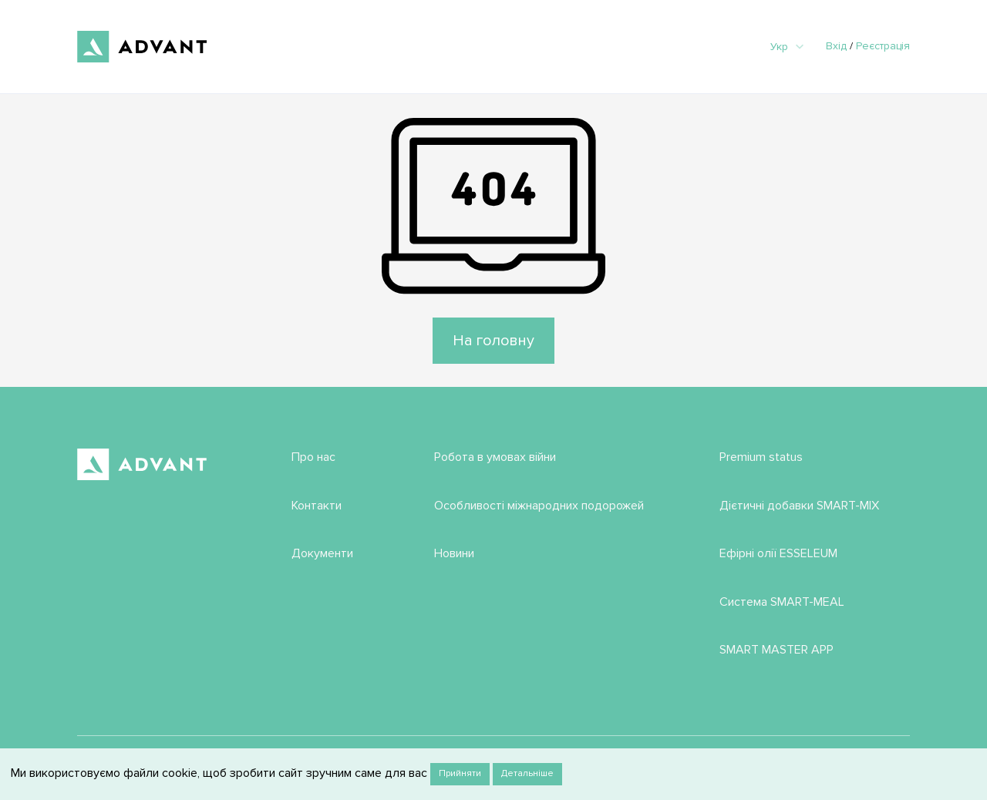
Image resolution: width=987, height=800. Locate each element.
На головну (493, 340)
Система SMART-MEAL (781, 602)
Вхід (836, 45)
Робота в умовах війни (495, 457)
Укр (786, 46)
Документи (322, 553)
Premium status (761, 457)
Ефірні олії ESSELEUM (778, 553)
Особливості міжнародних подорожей (539, 505)
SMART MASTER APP (776, 649)
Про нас (313, 457)
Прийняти (460, 773)
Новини (454, 553)
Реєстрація (883, 45)
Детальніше (527, 773)
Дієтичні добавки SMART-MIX (799, 505)
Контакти (316, 505)
